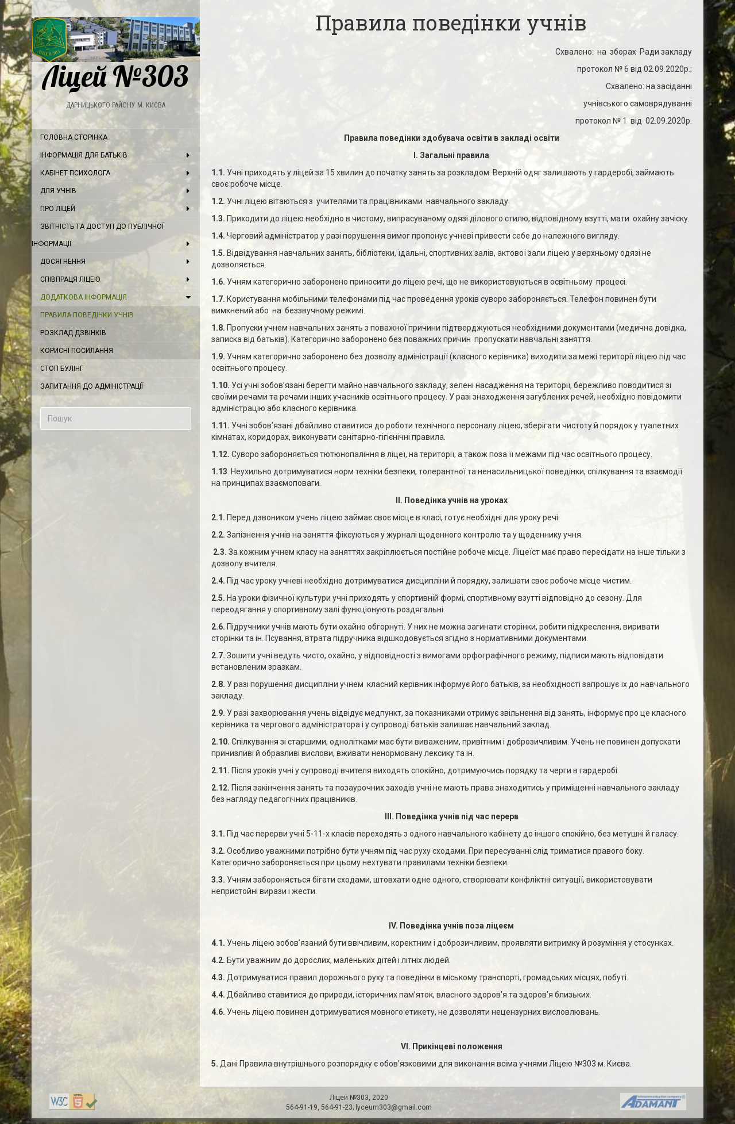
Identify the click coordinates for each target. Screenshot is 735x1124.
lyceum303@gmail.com (393, 1107)
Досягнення (63, 262)
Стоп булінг (61, 369)
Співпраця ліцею (70, 279)
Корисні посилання (76, 351)
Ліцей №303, (351, 1098)
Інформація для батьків (83, 155)
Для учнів (58, 191)
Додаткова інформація (83, 297)
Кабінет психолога (75, 173)
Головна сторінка (73, 137)
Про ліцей (57, 209)
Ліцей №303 (116, 54)
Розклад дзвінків (73, 333)
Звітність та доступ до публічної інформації (98, 235)
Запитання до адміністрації (91, 386)
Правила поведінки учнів (87, 315)
